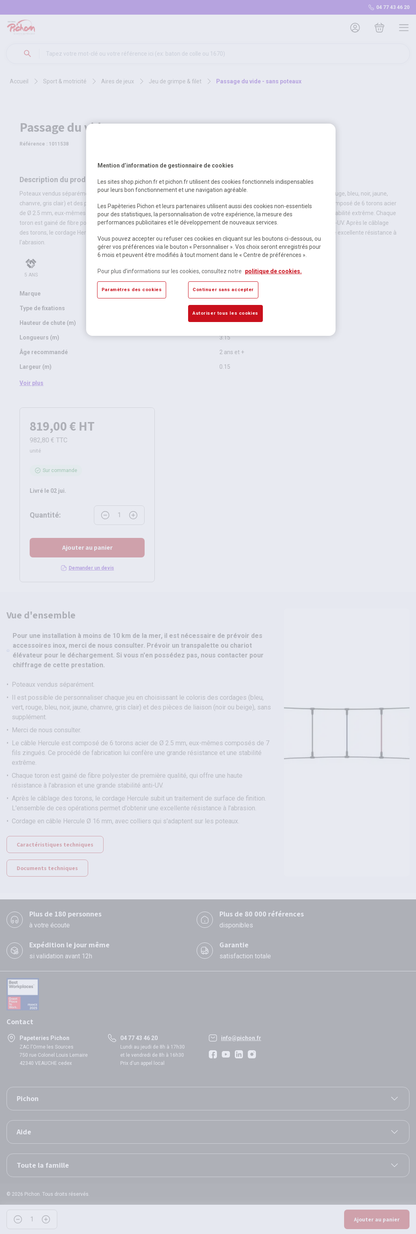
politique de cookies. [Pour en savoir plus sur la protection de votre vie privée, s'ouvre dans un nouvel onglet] (273, 271)
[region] (211, 230)
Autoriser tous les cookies (225, 313)
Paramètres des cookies (132, 289)
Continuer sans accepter (223, 289)
